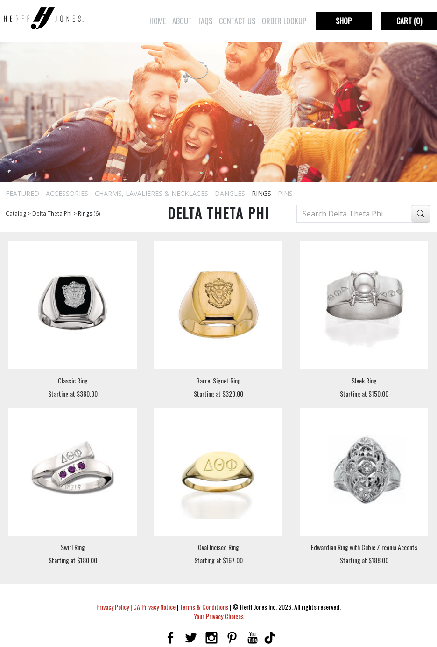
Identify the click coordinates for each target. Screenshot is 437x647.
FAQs (205, 21)
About (182, 21)
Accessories (67, 193)
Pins (285, 193)
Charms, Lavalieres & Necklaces (151, 193)
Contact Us (237, 21)
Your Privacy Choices (219, 616)
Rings (261, 193)
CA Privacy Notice (154, 607)
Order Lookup (284, 21)
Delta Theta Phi (52, 213)
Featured (22, 193)
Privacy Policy (112, 607)
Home (157, 21)
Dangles (230, 193)
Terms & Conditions (204, 607)
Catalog (16, 213)
